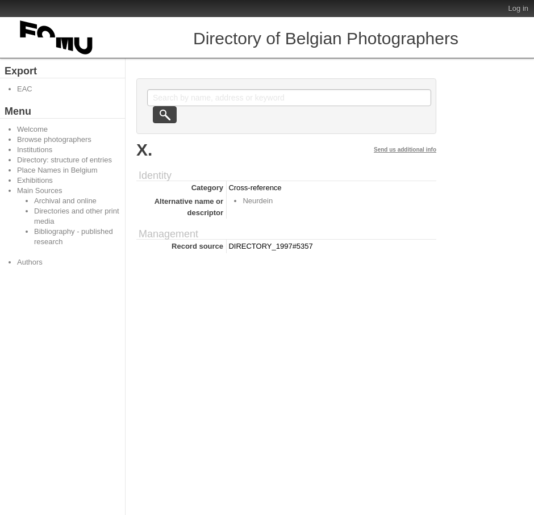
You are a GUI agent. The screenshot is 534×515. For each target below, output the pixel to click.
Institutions (34, 149)
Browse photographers (54, 139)
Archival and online (65, 200)
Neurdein (258, 200)
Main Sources (39, 190)
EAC (24, 89)
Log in (518, 8)
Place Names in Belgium (57, 170)
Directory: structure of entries (64, 160)
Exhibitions (35, 180)
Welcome (32, 129)
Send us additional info (405, 149)
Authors (30, 262)
